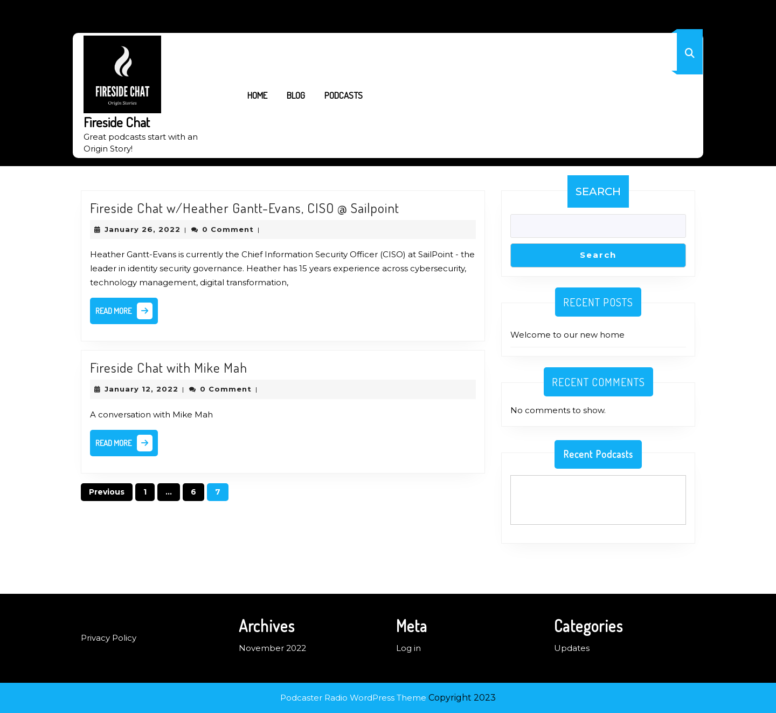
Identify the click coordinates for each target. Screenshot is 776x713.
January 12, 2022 (141, 389)
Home (257, 95)
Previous (106, 492)
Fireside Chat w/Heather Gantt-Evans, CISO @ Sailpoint (244, 207)
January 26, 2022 (143, 229)
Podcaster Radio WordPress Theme (353, 698)
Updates (572, 648)
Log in (408, 648)
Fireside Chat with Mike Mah (168, 367)
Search (598, 191)
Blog (296, 95)
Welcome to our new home (567, 335)
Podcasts (343, 95)
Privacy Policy (108, 638)
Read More (126, 313)
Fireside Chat (117, 122)
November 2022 (272, 648)
